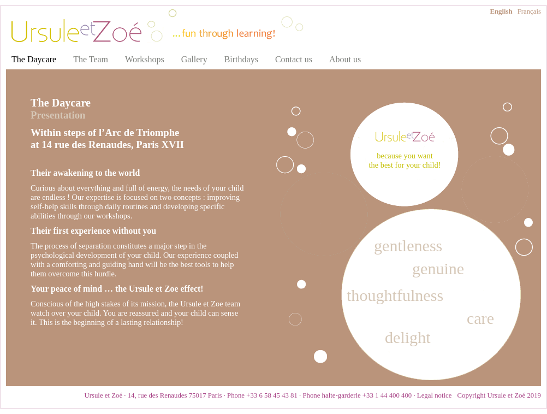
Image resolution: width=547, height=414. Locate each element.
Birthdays (241, 59)
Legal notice (434, 395)
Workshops (144, 59)
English (501, 11)
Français (529, 11)
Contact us (293, 59)
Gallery (194, 59)
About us (345, 59)
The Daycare (33, 59)
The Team (90, 59)
